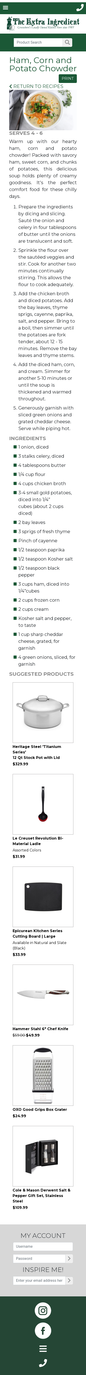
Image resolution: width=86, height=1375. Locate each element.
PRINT (68, 78)
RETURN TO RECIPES (36, 86)
